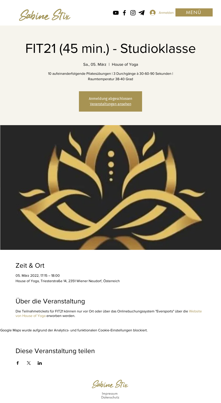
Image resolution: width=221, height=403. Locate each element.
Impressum (110, 393)
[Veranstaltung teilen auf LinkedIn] (40, 363)
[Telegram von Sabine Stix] (141, 12)
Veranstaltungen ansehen (110, 104)
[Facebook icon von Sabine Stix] (124, 12)
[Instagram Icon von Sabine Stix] (132, 12)
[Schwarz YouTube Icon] (115, 12)
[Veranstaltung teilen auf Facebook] (18, 363)
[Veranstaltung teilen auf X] (29, 363)
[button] (194, 12)
